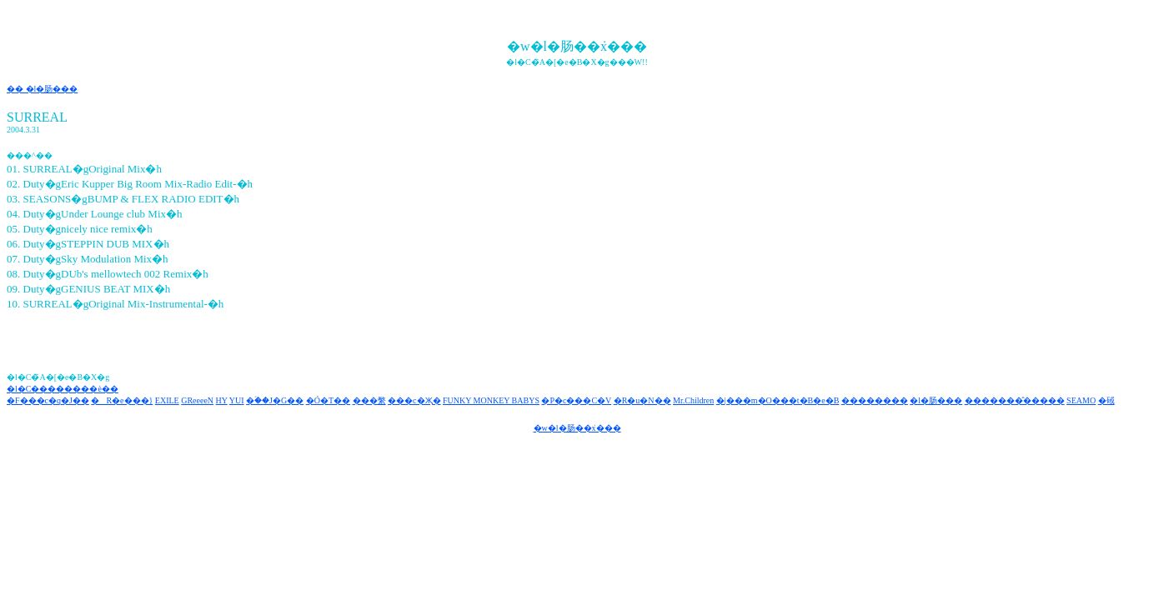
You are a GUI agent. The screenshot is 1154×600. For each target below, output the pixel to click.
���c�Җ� (414, 400)
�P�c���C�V (576, 400)
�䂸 (1106, 400)
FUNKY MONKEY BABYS (491, 400)
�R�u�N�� (642, 400)
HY (222, 400)
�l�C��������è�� (62, 388)
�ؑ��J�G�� (275, 400)
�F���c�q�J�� (48, 400)
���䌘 (369, 400)
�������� (874, 400)
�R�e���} (122, 400)
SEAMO (1081, 400)
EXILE (167, 400)
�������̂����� (1015, 400)
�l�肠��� (936, 400)
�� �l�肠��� (42, 88)
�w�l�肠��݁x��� (577, 427)
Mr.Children (693, 400)
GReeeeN (197, 400)
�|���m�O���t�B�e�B (778, 400)
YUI (236, 400)
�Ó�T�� (328, 400)
